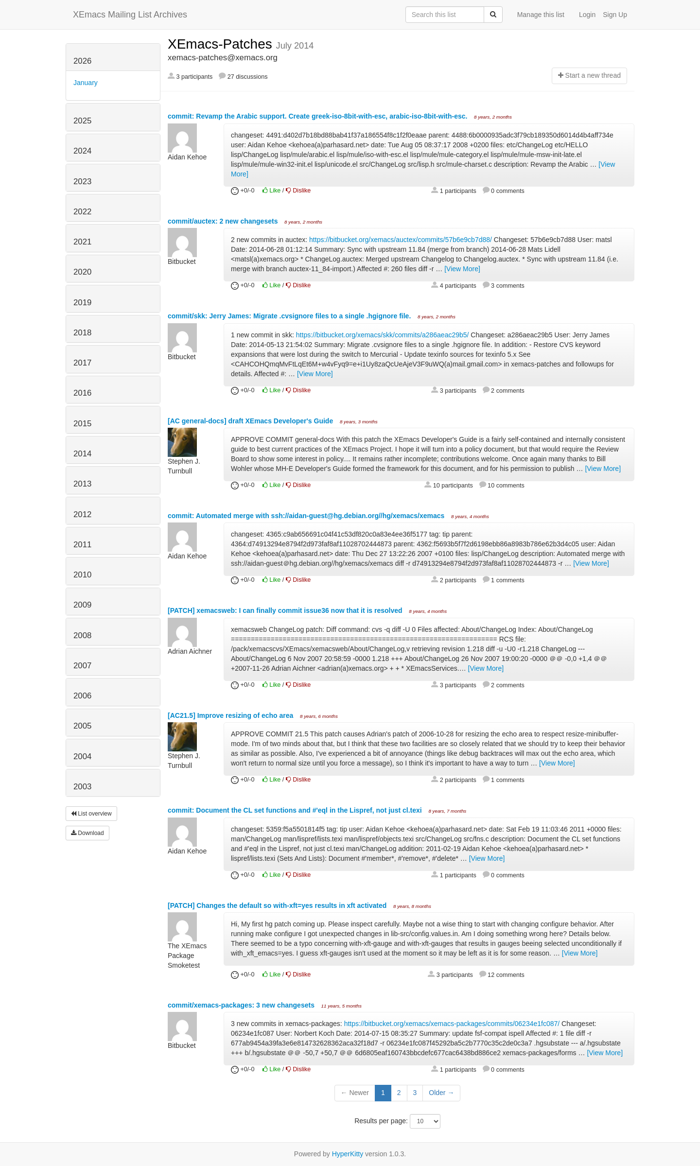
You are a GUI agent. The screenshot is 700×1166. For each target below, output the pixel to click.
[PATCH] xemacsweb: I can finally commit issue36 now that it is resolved (286, 610)
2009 (82, 604)
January (85, 83)
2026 (82, 61)
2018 (82, 332)
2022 (82, 211)
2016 (82, 393)
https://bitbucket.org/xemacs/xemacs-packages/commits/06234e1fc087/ (452, 1023)
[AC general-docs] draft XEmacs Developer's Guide (251, 421)
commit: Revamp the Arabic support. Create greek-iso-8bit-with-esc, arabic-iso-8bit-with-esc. (318, 116)
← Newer (355, 1092)
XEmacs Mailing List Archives (130, 14)
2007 (82, 665)
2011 (82, 544)
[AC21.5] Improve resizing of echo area (231, 715)
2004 (82, 756)
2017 (82, 362)
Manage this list (540, 14)
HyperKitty (348, 1154)
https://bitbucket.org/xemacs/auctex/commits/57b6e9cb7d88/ (400, 240)
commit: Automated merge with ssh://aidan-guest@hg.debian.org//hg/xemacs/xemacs (307, 516)
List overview (91, 813)
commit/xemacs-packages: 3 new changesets (242, 1005)
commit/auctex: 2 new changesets (224, 221)
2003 (82, 786)
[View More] (462, 269)
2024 (82, 151)
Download (87, 833)
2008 (82, 635)
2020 (82, 272)
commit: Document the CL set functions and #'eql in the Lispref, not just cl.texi (296, 810)
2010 (82, 574)
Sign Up (615, 14)
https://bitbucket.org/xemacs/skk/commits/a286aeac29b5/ (382, 335)
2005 (82, 726)
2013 (82, 483)
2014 (82, 453)
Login (587, 14)
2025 (82, 120)
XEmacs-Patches (222, 44)
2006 (82, 695)
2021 (82, 241)
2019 (82, 302)
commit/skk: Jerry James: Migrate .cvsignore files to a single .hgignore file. (290, 316)
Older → (441, 1092)
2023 (82, 181)
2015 (82, 423)
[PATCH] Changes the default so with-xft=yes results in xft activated (278, 905)
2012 (82, 514)
